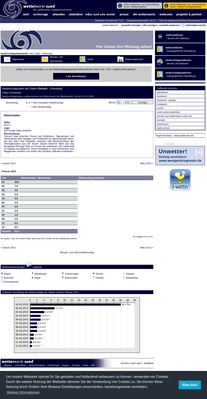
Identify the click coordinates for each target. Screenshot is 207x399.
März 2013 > (147, 164)
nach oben (136, 364)
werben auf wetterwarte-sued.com (174, 116)
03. (3, 191)
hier (109, 69)
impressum (163, 124)
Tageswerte (18, 59)
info (31, 53)
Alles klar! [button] (190, 385)
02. (3, 215)
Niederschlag (28, 178)
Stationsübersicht (134, 59)
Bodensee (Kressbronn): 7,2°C (109, 20)
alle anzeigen (150, 25)
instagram (162, 104)
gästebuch (162, 92)
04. (3, 195)
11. (3, 224)
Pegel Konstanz (164, 135)
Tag (4, 178)
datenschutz (163, 128)
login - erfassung (43, 53)
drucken (125, 364)
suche (160, 108)
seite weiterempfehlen (168, 112)
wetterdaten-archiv (193, 25)
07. (3, 207)
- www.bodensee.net (183, 135)
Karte (90, 59)
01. (3, 183)
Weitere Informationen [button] (23, 392)
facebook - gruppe (166, 100)
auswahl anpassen (169, 25)
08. (3, 219)
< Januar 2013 (8, 164)
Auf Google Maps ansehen (17, 131)
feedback (149, 364)
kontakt (161, 120)
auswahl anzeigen (131, 25)
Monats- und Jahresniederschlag (77, 253)
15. (3, 211)
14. (3, 199)
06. (3, 203)
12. (3, 228)
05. (3, 187)
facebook (162, 96)
